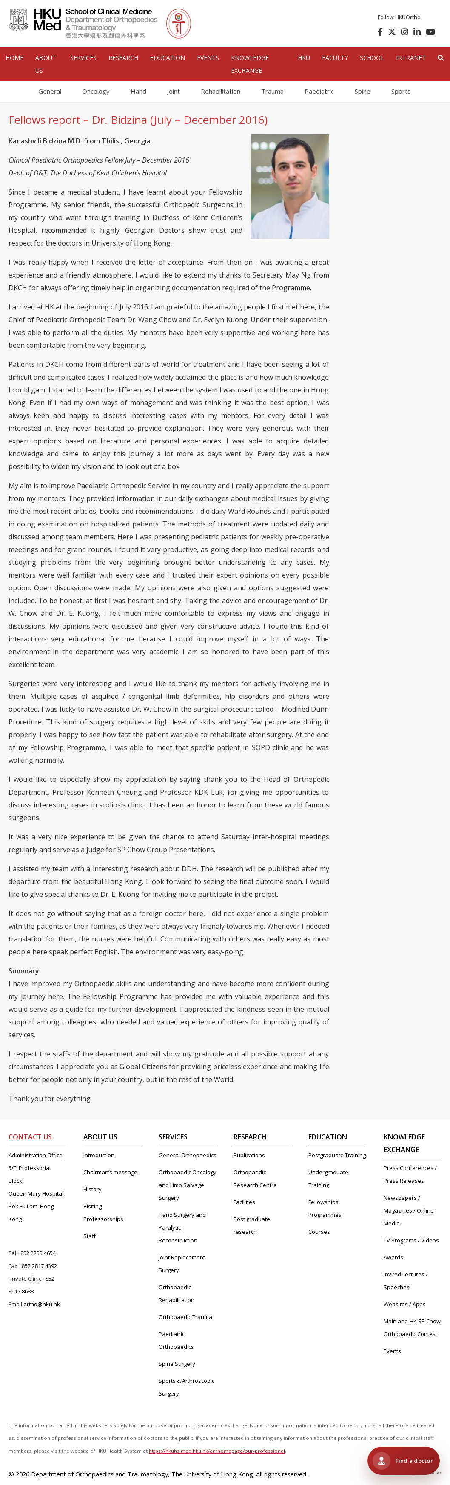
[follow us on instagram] (403, 31)
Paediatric (319, 91)
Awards (393, 1257)
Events (392, 1351)
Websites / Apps (405, 1304)
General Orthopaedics (187, 1155)
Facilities (244, 1202)
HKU (304, 58)
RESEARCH (123, 58)
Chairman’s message (110, 1172)
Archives (433, 1473)
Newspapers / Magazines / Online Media (409, 1210)
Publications (249, 1155)
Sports (401, 91)
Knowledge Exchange (250, 64)
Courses (319, 1232)
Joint (173, 91)
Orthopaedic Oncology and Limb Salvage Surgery (187, 1185)
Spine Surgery (177, 1364)
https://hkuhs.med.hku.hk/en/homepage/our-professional (217, 1451)
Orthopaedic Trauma (185, 1317)
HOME (14, 58)
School (372, 58)
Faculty (335, 58)
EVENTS (208, 58)
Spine (362, 91)
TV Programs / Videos (411, 1240)
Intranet (411, 58)
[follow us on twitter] (390, 31)
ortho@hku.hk (41, 1304)
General (49, 91)
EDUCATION (167, 58)
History (92, 1189)
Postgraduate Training (337, 1155)
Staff (89, 1236)
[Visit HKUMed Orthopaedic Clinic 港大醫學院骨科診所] (403, 1461)
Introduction (98, 1155)
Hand (138, 91)
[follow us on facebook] (378, 31)
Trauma (272, 91)
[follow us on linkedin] (415, 31)
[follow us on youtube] (428, 31)
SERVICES (83, 58)
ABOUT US (45, 64)
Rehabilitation (220, 91)
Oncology (96, 91)
